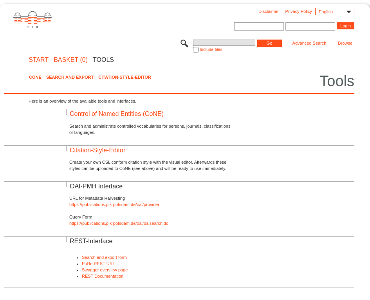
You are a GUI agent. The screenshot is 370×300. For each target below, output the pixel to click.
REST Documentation (102, 276)
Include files (211, 49)
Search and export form (104, 257)
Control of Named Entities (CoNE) (117, 113)
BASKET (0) (71, 60)
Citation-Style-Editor (124, 77)
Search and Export (70, 77)
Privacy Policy (298, 11)
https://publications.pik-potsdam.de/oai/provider (114, 204)
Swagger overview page (105, 269)
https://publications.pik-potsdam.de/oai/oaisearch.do (118, 223)
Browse (345, 43)
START (39, 60)
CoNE (35, 77)
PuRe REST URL (98, 263)
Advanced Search (309, 43)
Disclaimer (268, 11)
